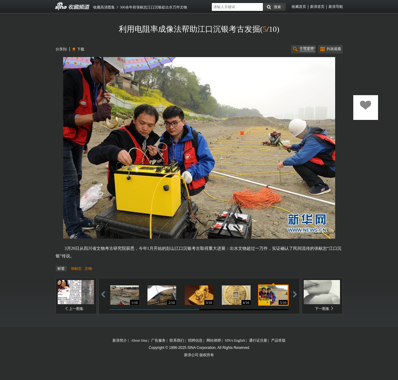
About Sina (139, 340)
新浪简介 (119, 340)
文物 (88, 268)
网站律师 (213, 340)
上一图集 (76, 309)
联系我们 (177, 340)
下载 (80, 49)
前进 (295, 294)
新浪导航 (335, 7)
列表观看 (334, 49)
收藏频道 (61, 6)
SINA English (235, 340)
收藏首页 (299, 7)
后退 (103, 294)
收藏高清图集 (104, 7)
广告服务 (158, 340)
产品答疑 (278, 340)
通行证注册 (258, 340)
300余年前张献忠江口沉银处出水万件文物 (153, 7)
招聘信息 (195, 340)
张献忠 (76, 268)
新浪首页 (317, 7)
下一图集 (322, 309)
